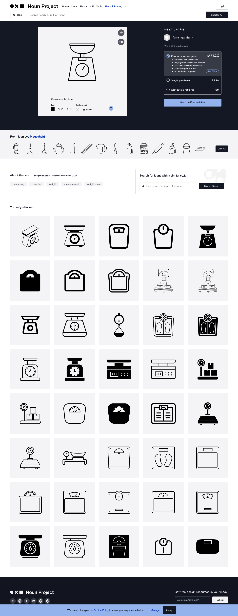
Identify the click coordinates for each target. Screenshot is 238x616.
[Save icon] (121, 32)
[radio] (192, 64)
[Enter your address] (192, 600)
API (92, 6)
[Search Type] (19, 15)
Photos (83, 6)
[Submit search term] (217, 15)
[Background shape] (87, 109)
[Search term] (117, 15)
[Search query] (167, 186)
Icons (74, 6)
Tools (99, 6)
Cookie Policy (101, 610)
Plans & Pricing (113, 6)
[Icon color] (53, 109)
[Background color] (77, 109)
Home (65, 6)
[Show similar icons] (121, 42)
